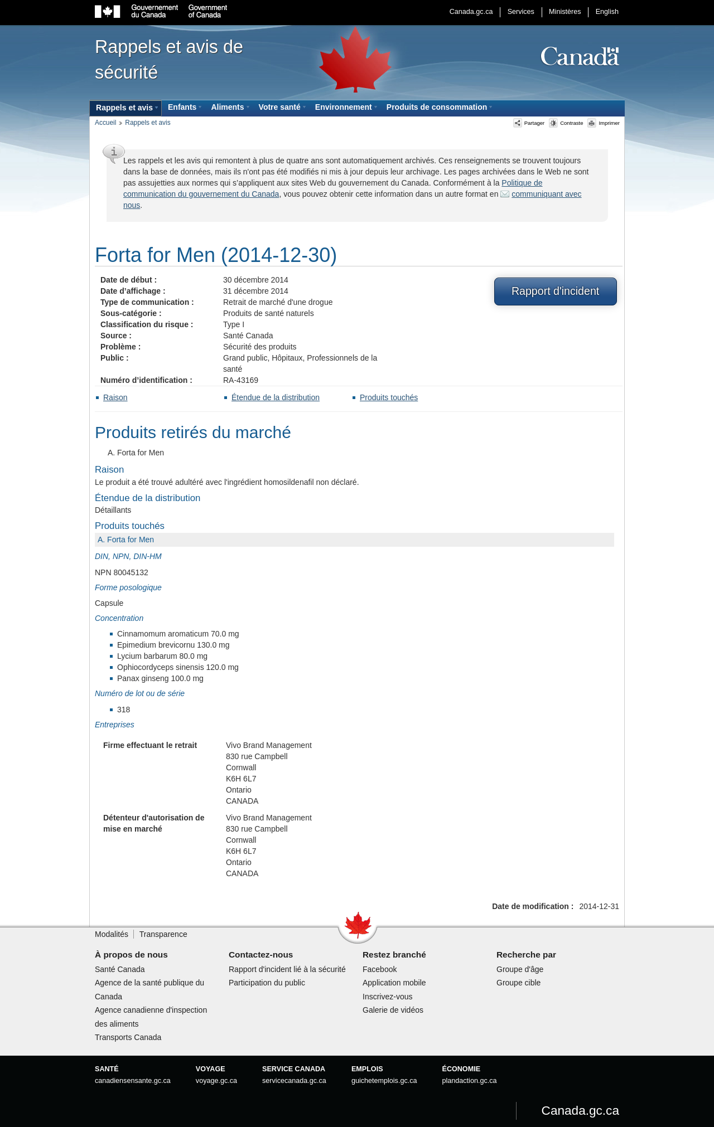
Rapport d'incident (555, 291)
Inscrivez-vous (387, 996)
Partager (529, 123)
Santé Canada (120, 969)
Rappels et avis (147, 123)
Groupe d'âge (519, 969)
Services (521, 12)
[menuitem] (125, 108)
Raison (115, 397)
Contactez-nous (261, 954)
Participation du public (267, 982)
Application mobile (394, 982)
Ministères (565, 12)
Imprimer (603, 123)
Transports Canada (128, 1037)
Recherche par (526, 954)
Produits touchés (389, 397)
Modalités (111, 934)
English (607, 12)
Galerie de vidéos (393, 1009)
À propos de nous (131, 954)
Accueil (105, 123)
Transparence (163, 934)
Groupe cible (518, 982)
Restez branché (394, 954)
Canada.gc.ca (471, 12)
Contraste (566, 123)
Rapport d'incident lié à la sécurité (287, 969)
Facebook (380, 969)
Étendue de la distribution (275, 397)
